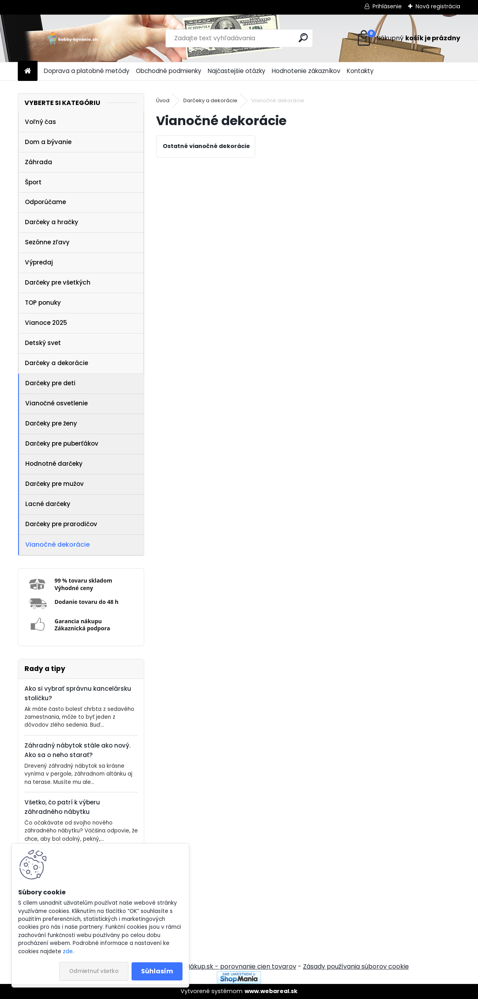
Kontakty (360, 71)
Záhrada (38, 162)
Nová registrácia (438, 6)
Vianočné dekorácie (57, 544)
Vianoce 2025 (46, 323)
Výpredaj (39, 262)
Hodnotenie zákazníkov (306, 71)
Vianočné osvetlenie (56, 403)
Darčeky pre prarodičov (61, 524)
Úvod (162, 100)
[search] (303, 37)
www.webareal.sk (271, 991)
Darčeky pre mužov (54, 484)
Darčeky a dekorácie (56, 363)
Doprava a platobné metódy (87, 71)
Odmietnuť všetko (94, 971)
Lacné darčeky (47, 504)
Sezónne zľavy (47, 242)
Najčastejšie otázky (236, 71)
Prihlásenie (387, 6)
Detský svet (43, 343)
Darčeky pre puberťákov (61, 443)
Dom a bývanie (48, 142)
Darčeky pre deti (50, 383)
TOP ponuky (43, 302)
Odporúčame (45, 202)
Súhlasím (157, 971)
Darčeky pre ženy (51, 423)
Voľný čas (40, 122)
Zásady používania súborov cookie (356, 966)
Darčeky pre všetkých (57, 282)
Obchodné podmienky (168, 71)
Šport (33, 182)
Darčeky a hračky (51, 222)
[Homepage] (28, 71)
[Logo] (72, 38)
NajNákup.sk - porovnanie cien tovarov (236, 966)
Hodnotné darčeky (54, 463)
